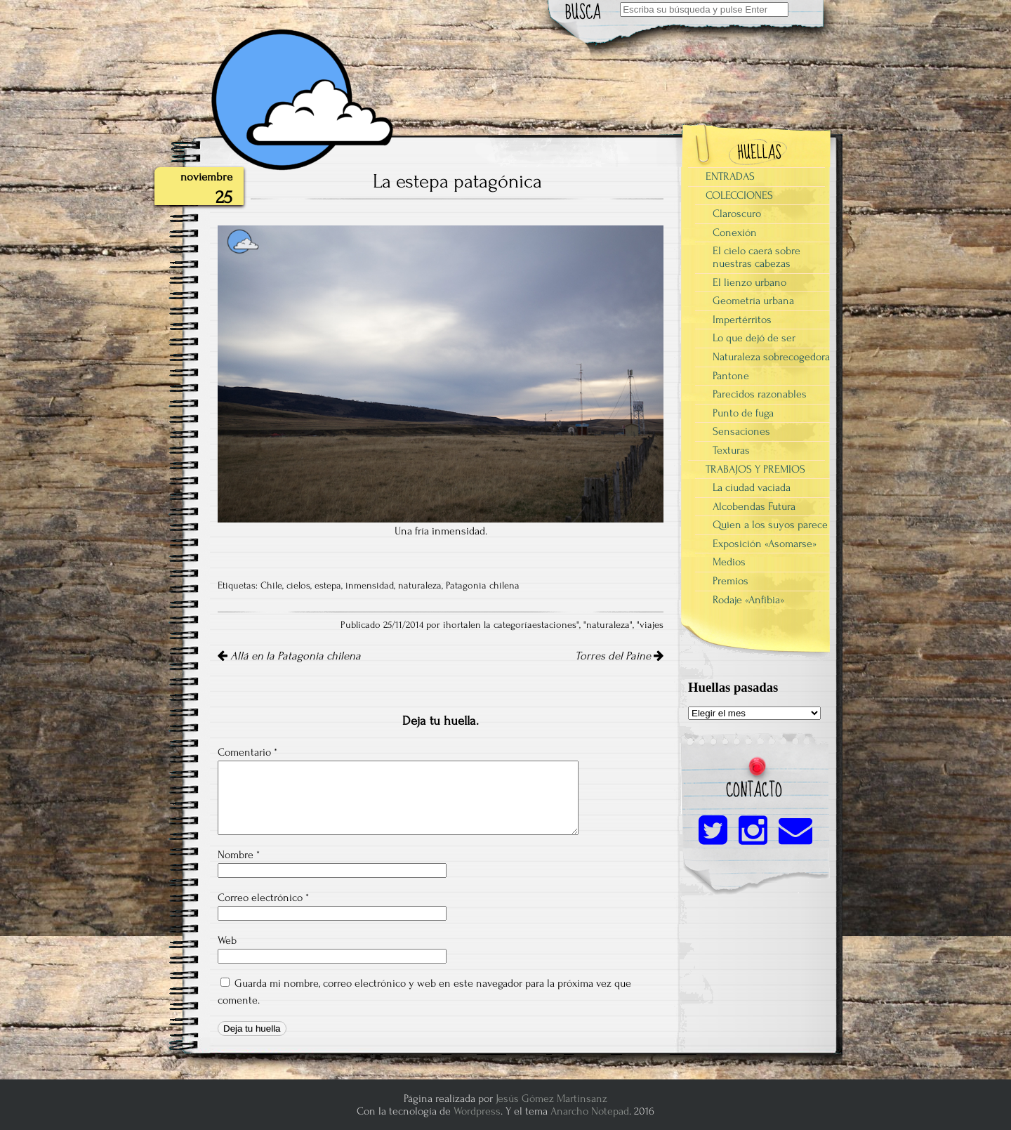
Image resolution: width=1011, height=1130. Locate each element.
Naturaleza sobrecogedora (771, 356)
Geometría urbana (753, 300)
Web (227, 940)
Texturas (731, 450)
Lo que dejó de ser (754, 337)
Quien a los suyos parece (770, 524)
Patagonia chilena (483, 585)
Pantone (731, 375)
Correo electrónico (263, 897)
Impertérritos (742, 319)
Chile (271, 585)
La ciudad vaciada (752, 487)
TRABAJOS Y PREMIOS (755, 469)
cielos (298, 585)
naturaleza (420, 585)
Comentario (247, 752)
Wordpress (477, 1111)
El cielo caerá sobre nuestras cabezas (756, 257)
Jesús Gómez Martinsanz (551, 1098)
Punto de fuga (743, 413)
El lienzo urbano (749, 282)
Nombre (239, 854)
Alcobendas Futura (754, 506)
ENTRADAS (730, 176)
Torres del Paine (619, 656)
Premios (730, 580)
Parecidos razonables (760, 394)
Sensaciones (741, 431)
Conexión (735, 232)
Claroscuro (737, 213)
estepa (328, 585)
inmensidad (369, 585)
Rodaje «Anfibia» (748, 599)
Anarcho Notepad (589, 1111)
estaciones (554, 625)
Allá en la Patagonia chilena (289, 656)
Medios (729, 562)
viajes (651, 625)
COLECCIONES (739, 195)
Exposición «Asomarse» (765, 543)
